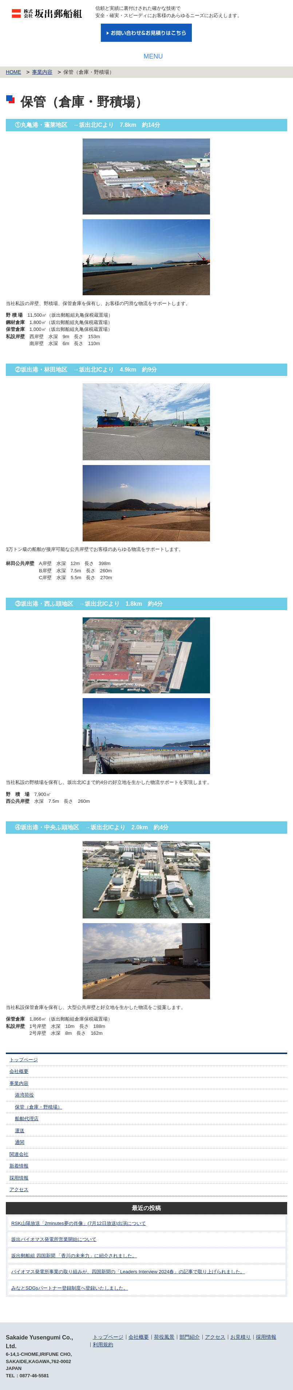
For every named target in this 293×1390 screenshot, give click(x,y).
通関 (19, 1142)
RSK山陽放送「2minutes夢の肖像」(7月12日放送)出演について (78, 1223)
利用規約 (103, 1344)
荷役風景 (164, 1337)
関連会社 (18, 1154)
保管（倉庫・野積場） (38, 1107)
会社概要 (18, 1071)
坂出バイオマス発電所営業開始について (53, 1239)
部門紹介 (189, 1337)
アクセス (18, 1189)
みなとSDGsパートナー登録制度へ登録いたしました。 (69, 1288)
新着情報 (18, 1166)
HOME (13, 72)
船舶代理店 (27, 1118)
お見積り (240, 1337)
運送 (19, 1130)
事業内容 (42, 72)
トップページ (23, 1059)
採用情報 (18, 1178)
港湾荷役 (24, 1095)
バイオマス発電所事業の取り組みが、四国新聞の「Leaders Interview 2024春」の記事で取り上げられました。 (128, 1271)
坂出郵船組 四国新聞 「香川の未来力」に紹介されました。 (74, 1255)
